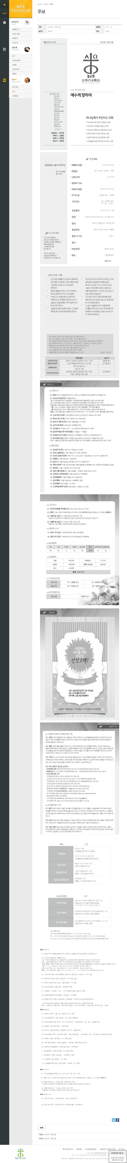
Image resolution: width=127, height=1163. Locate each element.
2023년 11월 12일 (50, 1138)
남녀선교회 (15, 69)
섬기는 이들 (15, 34)
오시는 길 (15, 43)
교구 (13, 56)
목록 (41, 1128)
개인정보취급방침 (90, 1149)
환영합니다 (15, 29)
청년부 (14, 65)
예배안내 (15, 38)
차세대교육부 (16, 60)
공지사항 (15, 87)
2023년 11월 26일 (50, 1134)
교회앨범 (15, 96)
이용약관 (79, 1149)
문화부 (14, 74)
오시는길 (121, 1149)
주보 (13, 91)
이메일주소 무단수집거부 (108, 1149)
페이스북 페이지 (68, 1149)
